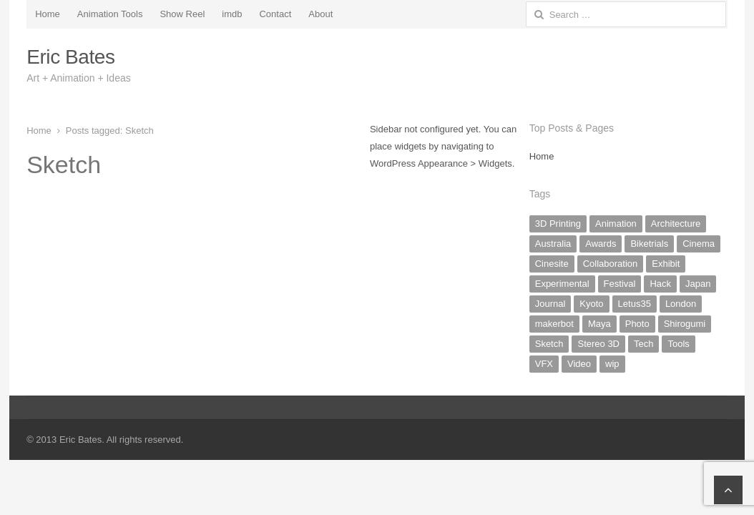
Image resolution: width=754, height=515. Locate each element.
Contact (275, 14)
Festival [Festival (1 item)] (620, 283)
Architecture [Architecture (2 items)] (675, 223)
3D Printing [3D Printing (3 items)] (558, 223)
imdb (232, 14)
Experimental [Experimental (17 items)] (562, 283)
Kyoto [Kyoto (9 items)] (591, 303)
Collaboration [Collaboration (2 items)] (610, 263)
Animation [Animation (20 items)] (616, 223)
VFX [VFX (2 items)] (544, 363)
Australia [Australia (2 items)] (553, 243)
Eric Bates (70, 57)
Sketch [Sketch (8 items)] (549, 343)
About (320, 14)
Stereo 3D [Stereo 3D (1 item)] (598, 343)
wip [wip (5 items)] (612, 363)
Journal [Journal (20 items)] (550, 303)
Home (47, 14)
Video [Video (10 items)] (579, 363)
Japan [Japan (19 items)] (697, 283)
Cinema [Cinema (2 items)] (698, 243)
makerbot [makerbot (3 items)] (554, 323)
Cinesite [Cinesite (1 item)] (552, 263)
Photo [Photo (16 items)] (637, 323)
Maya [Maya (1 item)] (599, 323)
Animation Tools (110, 14)
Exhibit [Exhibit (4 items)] (666, 263)
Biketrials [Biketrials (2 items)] (649, 243)
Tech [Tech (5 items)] (643, 343)
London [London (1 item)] (680, 303)
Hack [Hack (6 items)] (660, 283)
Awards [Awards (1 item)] (600, 243)
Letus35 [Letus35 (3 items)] (634, 303)
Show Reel (182, 14)
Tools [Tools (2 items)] (678, 343)
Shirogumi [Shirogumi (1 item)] (685, 323)
